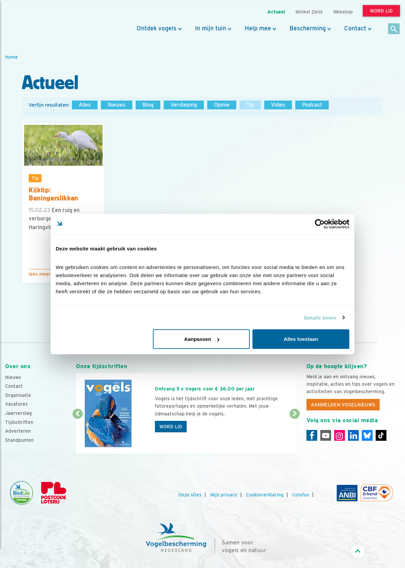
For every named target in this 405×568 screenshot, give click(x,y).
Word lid (170, 426)
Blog (148, 105)
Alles (85, 105)
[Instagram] (339, 435)
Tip (250, 105)
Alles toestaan (301, 339)
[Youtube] (325, 435)
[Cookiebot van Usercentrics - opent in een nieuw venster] (319, 224)
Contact (355, 28)
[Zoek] (394, 29)
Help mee (258, 28)
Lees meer (40, 274)
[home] (35, 21)
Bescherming (308, 28)
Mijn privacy (223, 494)
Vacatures (16, 404)
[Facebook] (311, 435)
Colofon (300, 494)
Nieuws (117, 105)
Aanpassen (201, 339)
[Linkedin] (353, 435)
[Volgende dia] (294, 434)
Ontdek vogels (157, 28)
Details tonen (320, 317)
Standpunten (19, 440)
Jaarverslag (18, 413)
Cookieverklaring (265, 494)
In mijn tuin (210, 28)
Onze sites (189, 494)
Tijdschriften (19, 422)
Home (11, 57)
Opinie (222, 105)
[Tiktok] (381, 435)
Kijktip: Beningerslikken (53, 194)
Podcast (312, 105)
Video (278, 105)
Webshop (343, 12)
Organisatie (18, 395)
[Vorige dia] (77, 434)
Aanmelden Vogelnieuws (343, 404)
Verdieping (183, 105)
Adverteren (18, 431)
